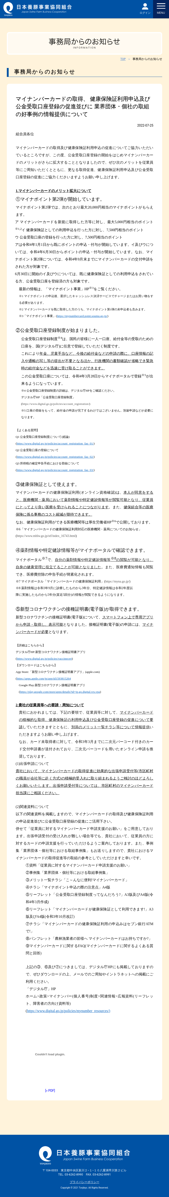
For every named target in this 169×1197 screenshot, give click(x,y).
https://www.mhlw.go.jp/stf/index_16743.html (46, 536)
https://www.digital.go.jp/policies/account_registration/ (55, 404)
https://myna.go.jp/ (117, 581)
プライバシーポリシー (84, 1182)
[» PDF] (50, 1090)
